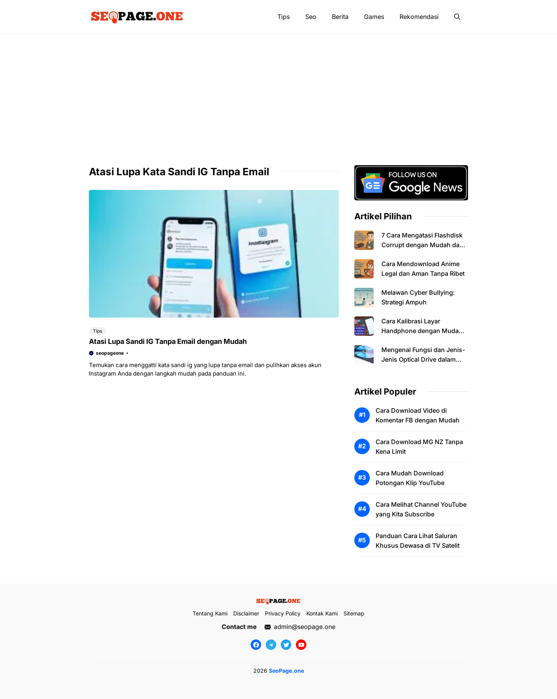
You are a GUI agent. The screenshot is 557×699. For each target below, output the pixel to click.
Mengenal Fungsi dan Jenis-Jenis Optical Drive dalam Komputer (423, 359)
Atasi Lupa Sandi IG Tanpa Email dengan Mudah (168, 341)
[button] (457, 16)
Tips (283, 17)
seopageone (110, 353)
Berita (340, 17)
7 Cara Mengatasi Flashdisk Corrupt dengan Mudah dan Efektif (422, 244)
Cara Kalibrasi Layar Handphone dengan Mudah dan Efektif (422, 330)
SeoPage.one (286, 670)
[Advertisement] (278, 92)
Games (374, 17)
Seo (310, 17)
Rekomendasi (419, 17)
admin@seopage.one (304, 627)
